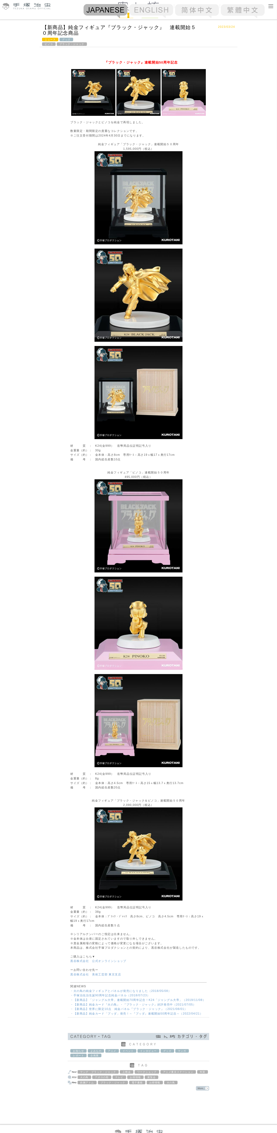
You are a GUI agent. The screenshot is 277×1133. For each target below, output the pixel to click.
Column (150, 15)
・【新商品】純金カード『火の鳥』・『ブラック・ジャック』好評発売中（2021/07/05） (133, 1004)
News (126, 15)
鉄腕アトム (87, 1082)
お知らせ (78, 1050)
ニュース (50, 39)
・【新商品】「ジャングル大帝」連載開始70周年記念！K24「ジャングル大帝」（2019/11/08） (138, 999)
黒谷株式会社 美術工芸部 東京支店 (95, 974)
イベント (128, 1050)
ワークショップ (147, 1071)
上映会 (126, 1071)
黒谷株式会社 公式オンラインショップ (98, 960)
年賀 (202, 1071)
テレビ (119, 1077)
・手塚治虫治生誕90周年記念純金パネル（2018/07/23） (110, 995)
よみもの (95, 1050)
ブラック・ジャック (71, 44)
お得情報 (135, 1077)
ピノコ (49, 44)
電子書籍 (137, 1082)
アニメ (112, 1050)
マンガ (182, 1050)
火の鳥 (84, 1077)
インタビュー (148, 1050)
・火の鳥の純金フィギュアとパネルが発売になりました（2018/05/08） (120, 990)
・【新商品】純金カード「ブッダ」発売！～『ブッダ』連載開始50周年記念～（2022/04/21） (136, 1013)
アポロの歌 (102, 1077)
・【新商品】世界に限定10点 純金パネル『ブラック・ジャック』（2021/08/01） (128, 1008)
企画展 (94, 1055)
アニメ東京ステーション (178, 1071)
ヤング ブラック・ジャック (98, 1071)
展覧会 (151, 1077)
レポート (78, 1055)
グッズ (66, 39)
